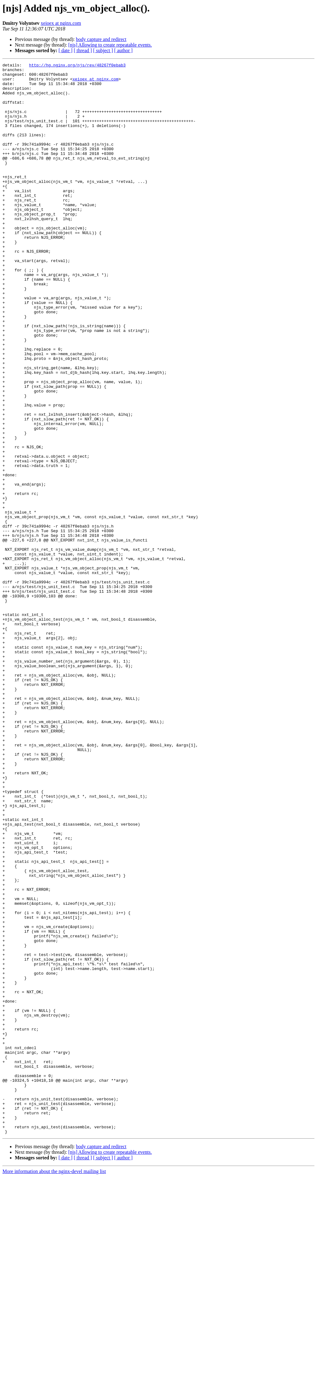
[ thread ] (83, 50)
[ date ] (65, 50)
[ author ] (123, 50)
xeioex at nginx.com (61, 23)
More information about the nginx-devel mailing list (54, 1385)
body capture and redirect (101, 39)
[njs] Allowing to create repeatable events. (110, 45)
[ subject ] (103, 50)
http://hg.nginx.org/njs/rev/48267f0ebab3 (77, 66)
